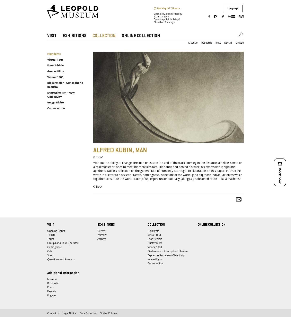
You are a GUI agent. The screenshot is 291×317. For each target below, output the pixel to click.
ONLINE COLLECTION (141, 35)
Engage (240, 42)
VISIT (51, 35)
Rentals (228, 42)
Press (218, 42)
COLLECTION (104, 35)
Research (206, 42)
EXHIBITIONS (74, 35)
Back (99, 186)
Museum (193, 42)
